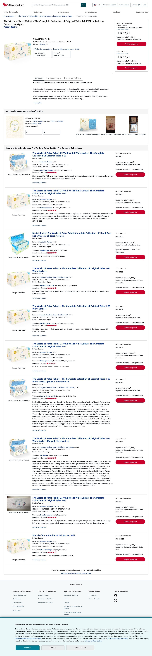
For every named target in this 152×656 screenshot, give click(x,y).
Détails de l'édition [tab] (72, 78)
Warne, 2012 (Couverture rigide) (88, 134)
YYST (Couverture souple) (111, 134)
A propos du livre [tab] (53, 78)
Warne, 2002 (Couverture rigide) (134, 134)
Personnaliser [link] (80, 648)
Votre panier (17, 610)
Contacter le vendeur (39, 182)
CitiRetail (44, 455)
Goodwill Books (46, 170)
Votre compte (124, 5)
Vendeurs (116, 12)
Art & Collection (91, 12)
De (43, 54)
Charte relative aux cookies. (118, 638)
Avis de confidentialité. (93, 641)
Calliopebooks (46, 208)
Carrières (66, 603)
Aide (144, 5)
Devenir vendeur (142, 12)
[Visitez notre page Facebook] (115, 595)
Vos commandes (18, 606)
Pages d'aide (93, 595)
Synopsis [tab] (39, 78)
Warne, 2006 (37, 123)
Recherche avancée (11, 12)
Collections (38, 12)
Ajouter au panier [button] (131, 44)
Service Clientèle (94, 599)
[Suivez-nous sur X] (115, 601)
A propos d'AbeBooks (71, 595)
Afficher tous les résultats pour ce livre (76, 573)
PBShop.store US (47, 323)
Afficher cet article (123, 30)
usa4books (44, 250)
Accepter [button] (27, 648)
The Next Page (46, 550)
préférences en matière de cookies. (28, 638)
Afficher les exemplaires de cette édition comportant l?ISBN (56, 49)
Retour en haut (76, 585)
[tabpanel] (73, 92)
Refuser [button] (53, 648)
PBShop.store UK (47, 285)
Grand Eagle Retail (47, 396)
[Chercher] (83, 5)
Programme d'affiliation (46, 599)
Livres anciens (63, 12)
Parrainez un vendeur (45, 603)
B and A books (46, 515)
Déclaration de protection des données (73, 607)
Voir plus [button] (38, 103)
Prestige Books (46, 361)
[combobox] (56, 5)
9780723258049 (57, 121)
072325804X (38, 121)
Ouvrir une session (109, 5)
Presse (66, 599)
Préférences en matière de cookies (72, 613)
